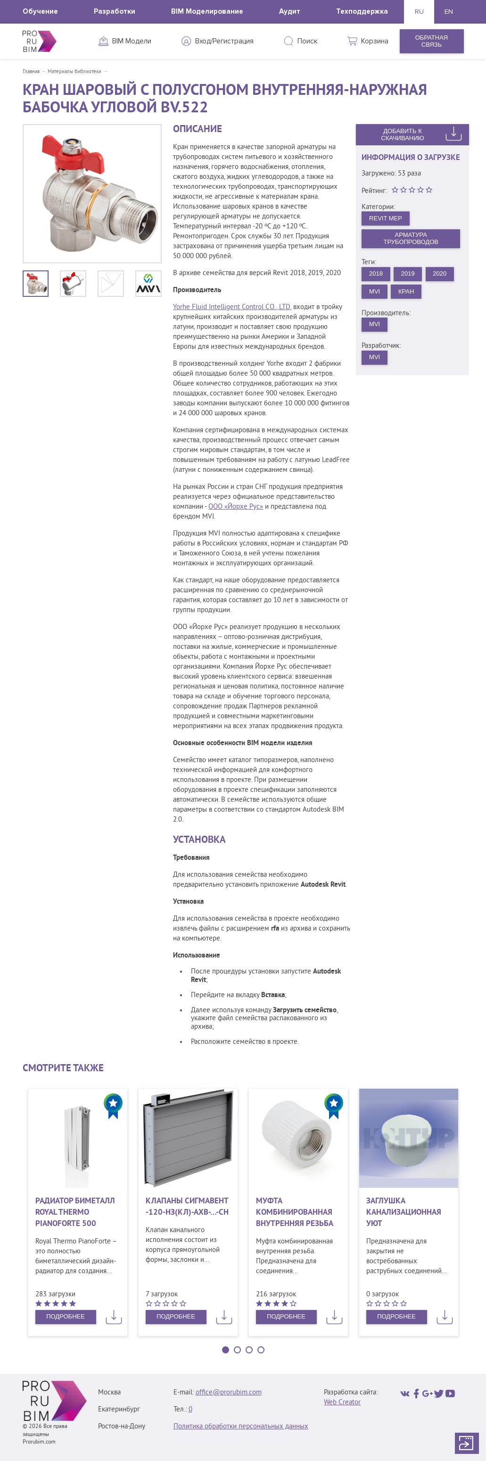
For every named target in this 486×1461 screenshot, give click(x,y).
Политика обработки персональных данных (240, 1426)
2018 (376, 273)
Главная (31, 71)
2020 (439, 273)
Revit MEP (385, 218)
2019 (408, 273)
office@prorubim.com (229, 1392)
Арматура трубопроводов (410, 238)
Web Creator (342, 1402)
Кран (406, 291)
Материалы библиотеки (74, 71)
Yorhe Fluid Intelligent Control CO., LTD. (232, 307)
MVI (374, 291)
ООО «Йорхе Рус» (235, 507)
